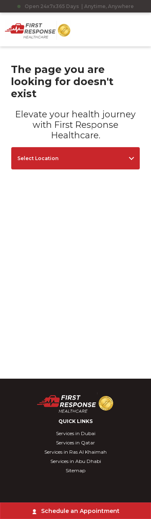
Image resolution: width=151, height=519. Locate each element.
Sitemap (75, 470)
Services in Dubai (75, 433)
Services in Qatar (75, 443)
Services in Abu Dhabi (75, 461)
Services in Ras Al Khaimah (75, 452)
